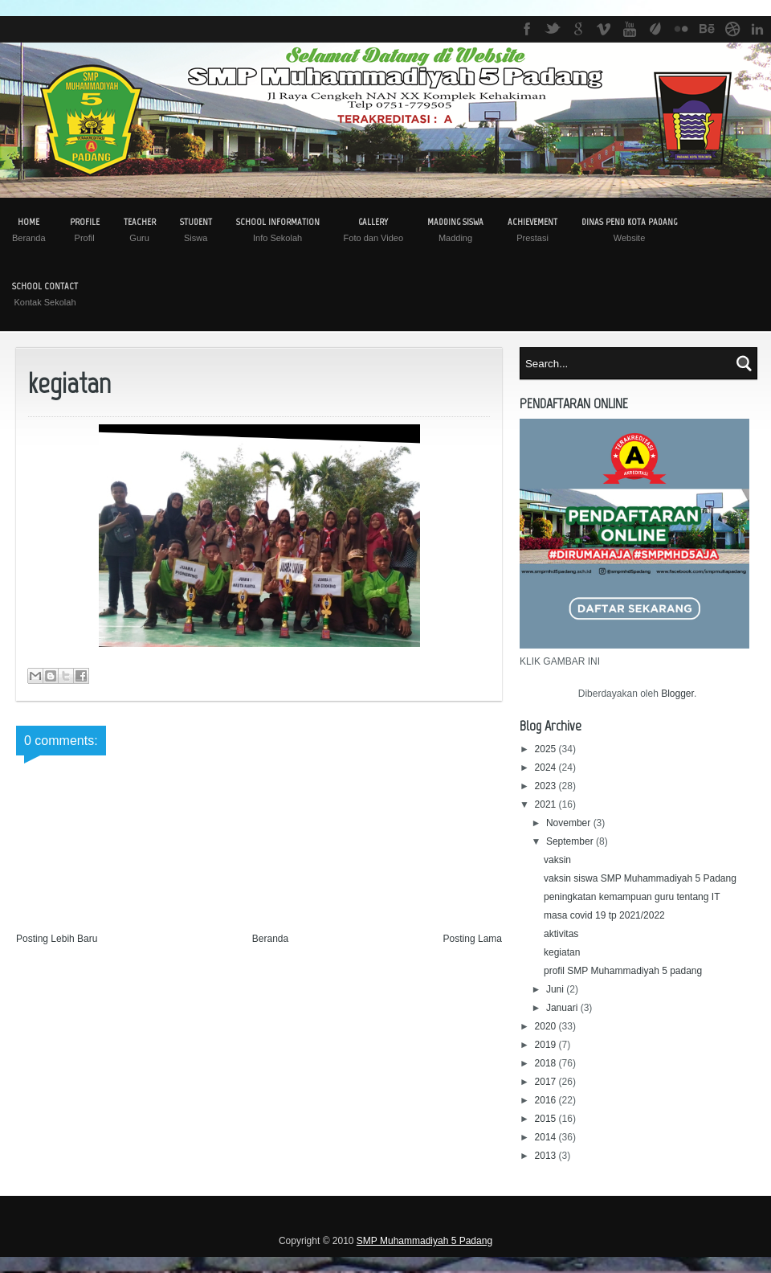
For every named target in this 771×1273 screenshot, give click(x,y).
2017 (547, 1081)
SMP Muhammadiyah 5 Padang (424, 1240)
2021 (547, 804)
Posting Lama (472, 938)
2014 (547, 1137)
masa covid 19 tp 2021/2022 (604, 915)
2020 (547, 1026)
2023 (547, 786)
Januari (563, 1007)
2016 (547, 1100)
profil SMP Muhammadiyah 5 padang (623, 970)
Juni (556, 989)
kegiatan (562, 952)
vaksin (557, 860)
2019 (547, 1044)
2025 (547, 749)
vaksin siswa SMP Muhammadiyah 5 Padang (640, 878)
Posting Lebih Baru (56, 938)
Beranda (270, 938)
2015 (547, 1118)
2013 (547, 1155)
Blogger (677, 693)
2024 (547, 767)
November (570, 823)
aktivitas (561, 933)
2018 (547, 1063)
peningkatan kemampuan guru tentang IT (632, 897)
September (571, 841)
